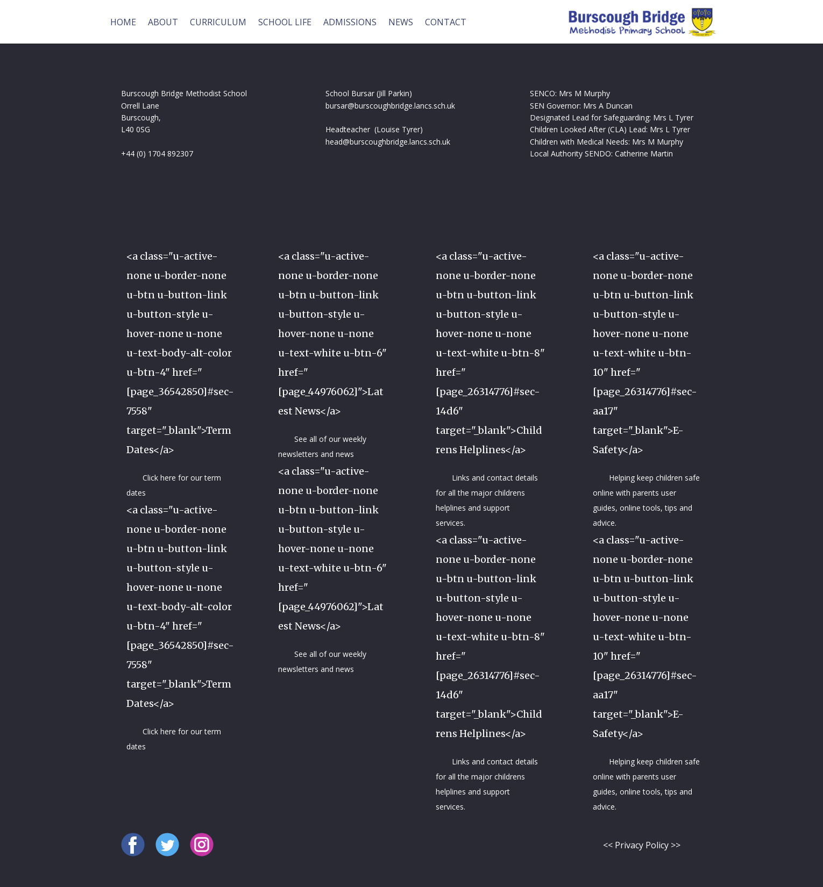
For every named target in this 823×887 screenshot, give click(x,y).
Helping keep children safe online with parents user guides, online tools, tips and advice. (646, 500)
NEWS (400, 22)
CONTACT (445, 22)
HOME (123, 22)
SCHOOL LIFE (284, 22)
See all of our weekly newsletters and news (322, 446)
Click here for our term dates (173, 485)
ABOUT (163, 22)
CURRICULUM (218, 22)
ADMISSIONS (350, 22)
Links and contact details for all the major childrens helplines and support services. (487, 500)
